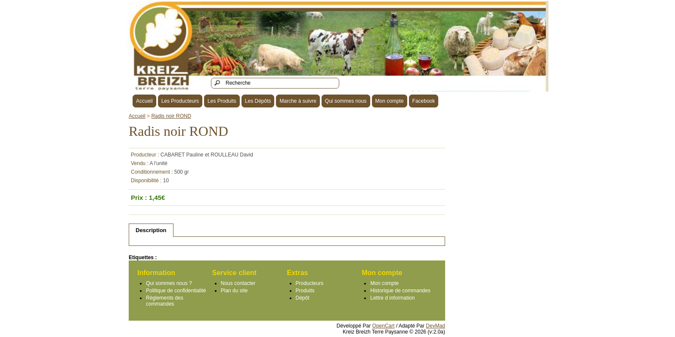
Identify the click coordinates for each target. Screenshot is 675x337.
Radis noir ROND (171, 116)
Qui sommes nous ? (169, 283)
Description (151, 230)
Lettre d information (392, 298)
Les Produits (221, 101)
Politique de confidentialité (176, 291)
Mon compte (389, 101)
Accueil (144, 101)
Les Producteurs (180, 101)
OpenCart (383, 326)
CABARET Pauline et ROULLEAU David (207, 155)
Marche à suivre (297, 101)
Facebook (423, 101)
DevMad (435, 326)
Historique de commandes (400, 291)
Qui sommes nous (346, 101)
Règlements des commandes (164, 301)
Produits (305, 291)
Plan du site (234, 291)
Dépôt (303, 298)
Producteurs (310, 283)
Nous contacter (238, 283)
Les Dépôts (258, 101)
